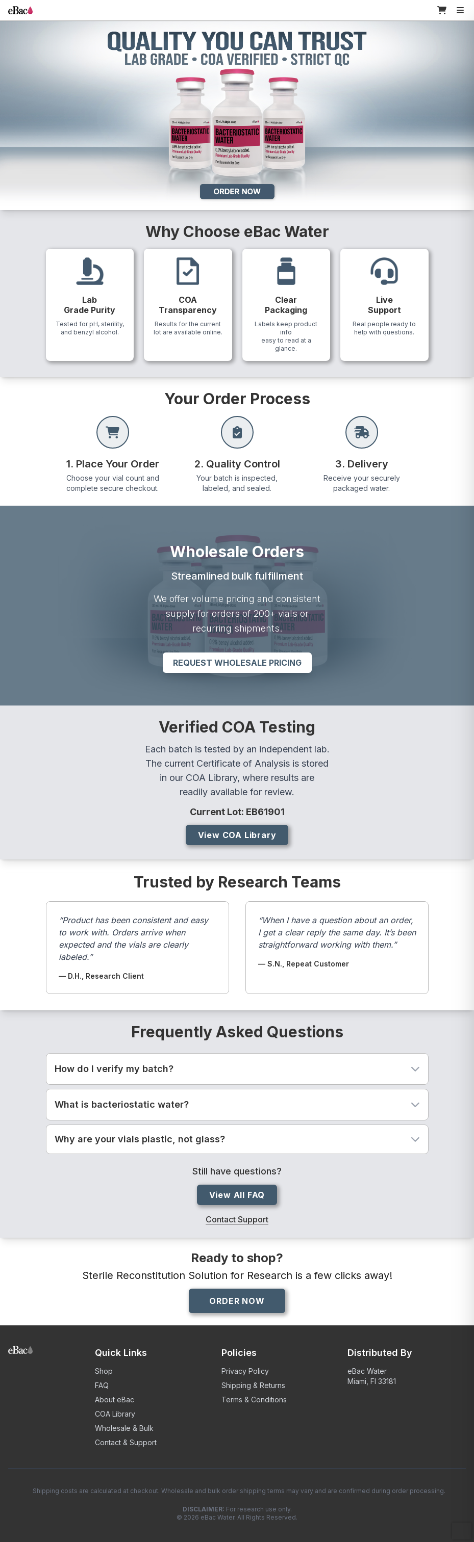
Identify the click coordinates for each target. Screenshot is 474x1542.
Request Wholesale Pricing (237, 663)
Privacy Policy (245, 1371)
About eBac (114, 1399)
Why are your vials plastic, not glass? (237, 1139)
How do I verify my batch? (237, 1068)
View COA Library (237, 835)
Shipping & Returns (253, 1385)
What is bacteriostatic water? (237, 1104)
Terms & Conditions (254, 1399)
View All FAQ (237, 1195)
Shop (104, 1371)
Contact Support (237, 1219)
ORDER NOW (236, 1301)
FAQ (102, 1385)
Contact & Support (126, 1442)
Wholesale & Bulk (124, 1428)
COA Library (115, 1413)
